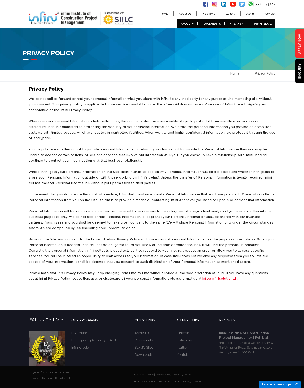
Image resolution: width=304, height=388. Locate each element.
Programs (208, 13)
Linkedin (183, 333)
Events (250, 13)
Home (164, 13)
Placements (211, 23)
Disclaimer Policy (144, 374)
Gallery (230, 13)
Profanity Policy (182, 374)
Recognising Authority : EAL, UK (95, 340)
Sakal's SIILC (144, 348)
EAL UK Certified (46, 320)
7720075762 (261, 4)
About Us (185, 13)
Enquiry (299, 71)
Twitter (182, 348)
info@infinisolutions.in (220, 279)
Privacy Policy (163, 374)
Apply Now (299, 44)
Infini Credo (80, 348)
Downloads (143, 355)
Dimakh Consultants (57, 378)
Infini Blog (263, 23)
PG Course (79, 333)
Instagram (184, 340)
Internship (237, 23)
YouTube (183, 355)
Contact (270, 13)
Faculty (187, 23)
